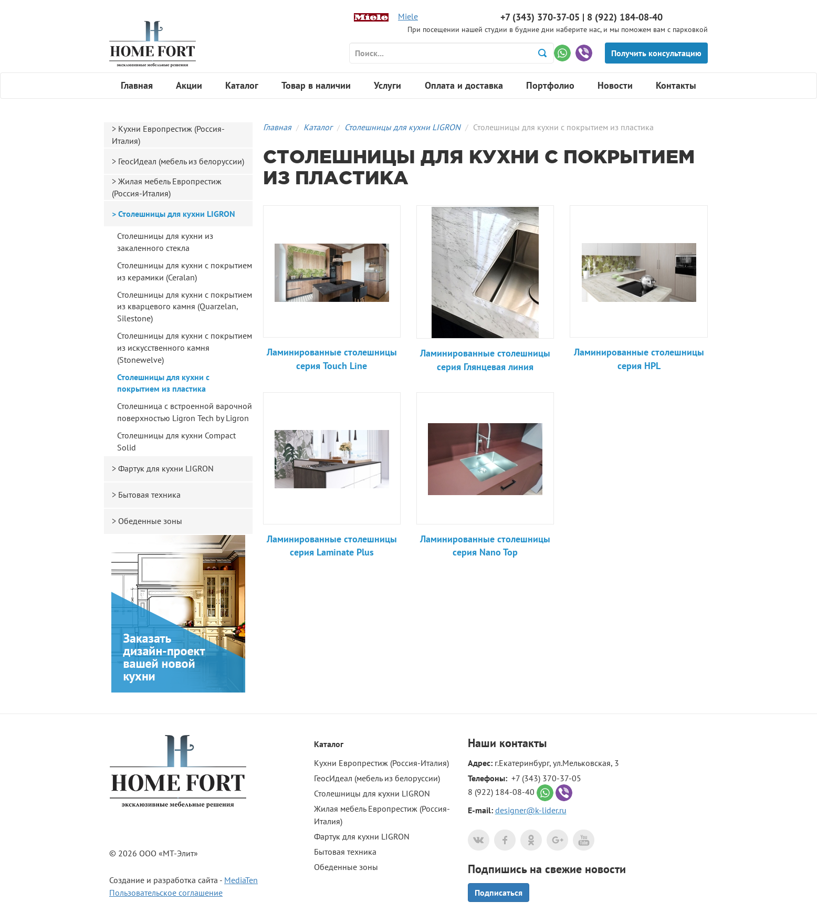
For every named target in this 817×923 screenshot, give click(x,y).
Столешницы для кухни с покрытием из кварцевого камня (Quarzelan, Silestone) (184, 306)
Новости (615, 85)
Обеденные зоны (150, 521)
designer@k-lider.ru (531, 810)
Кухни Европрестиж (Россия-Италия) (168, 134)
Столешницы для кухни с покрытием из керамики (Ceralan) (184, 271)
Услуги (387, 85)
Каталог (241, 85)
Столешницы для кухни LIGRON (402, 127)
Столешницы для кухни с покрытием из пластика (163, 383)
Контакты (676, 85)
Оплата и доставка (464, 85)
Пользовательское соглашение (166, 892)
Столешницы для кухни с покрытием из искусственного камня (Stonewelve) (184, 347)
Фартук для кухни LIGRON (166, 468)
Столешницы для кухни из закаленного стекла (165, 241)
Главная (137, 85)
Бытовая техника (149, 494)
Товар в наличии (316, 85)
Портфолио (550, 85)
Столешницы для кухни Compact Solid (176, 441)
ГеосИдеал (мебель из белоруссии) (181, 161)
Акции (189, 85)
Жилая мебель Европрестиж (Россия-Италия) (167, 187)
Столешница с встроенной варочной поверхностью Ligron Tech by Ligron (184, 412)
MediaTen (241, 880)
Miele (408, 16)
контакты (523, 743)
